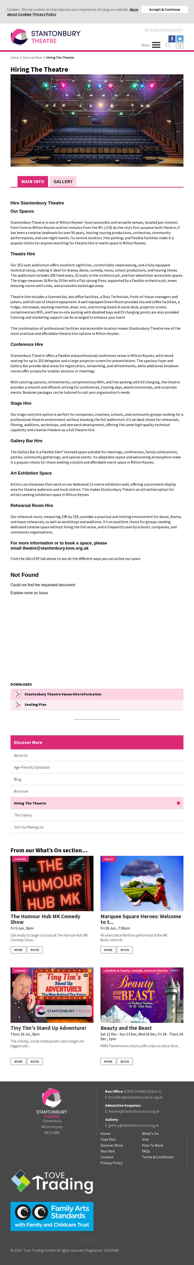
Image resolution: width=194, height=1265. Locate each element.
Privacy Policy (44, 14)
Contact (107, 1157)
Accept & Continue (164, 9)
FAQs (146, 1151)
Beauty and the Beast (126, 1027)
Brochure (21, 791)
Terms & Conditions (158, 1157)
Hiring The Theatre (30, 803)
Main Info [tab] (32, 181)
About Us (20, 755)
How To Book (152, 1145)
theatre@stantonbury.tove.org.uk (133, 1111)
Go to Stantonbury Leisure (164, 29)
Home (15, 57)
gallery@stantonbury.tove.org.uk (133, 1125)
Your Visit (108, 1151)
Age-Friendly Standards (32, 767)
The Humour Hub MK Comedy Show (45, 919)
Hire (145, 1139)
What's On (150, 1133)
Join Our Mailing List (28, 827)
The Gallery (23, 815)
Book (35, 950)
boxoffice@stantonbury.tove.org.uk (135, 1097)
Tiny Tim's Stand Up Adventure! (48, 1027)
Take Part (108, 1139)
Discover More (32, 57)
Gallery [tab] (63, 181)
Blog (17, 779)
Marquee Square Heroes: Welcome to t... (141, 919)
